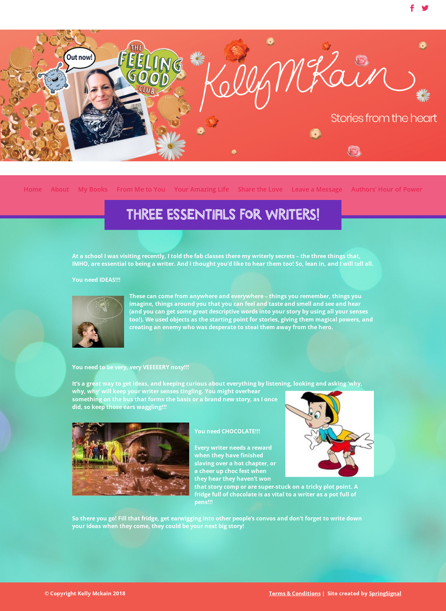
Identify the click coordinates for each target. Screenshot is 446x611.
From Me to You (141, 190)
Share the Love (260, 190)
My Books (93, 190)
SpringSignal (385, 593)
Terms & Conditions (295, 593)
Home (33, 190)
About (60, 190)
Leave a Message (317, 190)
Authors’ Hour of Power (386, 190)
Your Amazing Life (201, 190)
